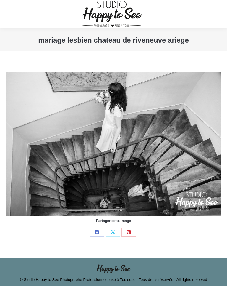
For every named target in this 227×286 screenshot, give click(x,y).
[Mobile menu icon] (217, 14)
